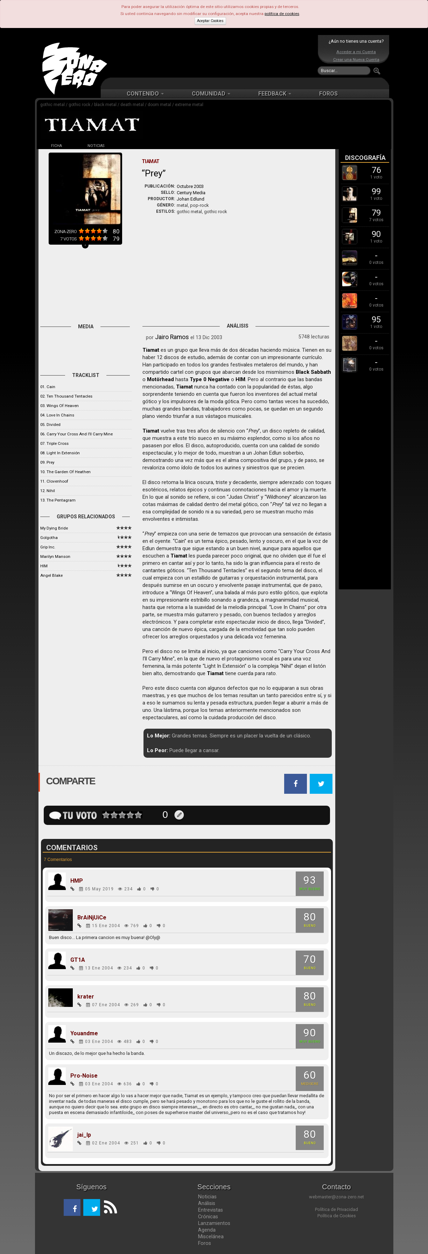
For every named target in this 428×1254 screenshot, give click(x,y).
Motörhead (160, 379)
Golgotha (49, 537)
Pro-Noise (84, 1076)
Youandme (84, 1033)
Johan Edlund (190, 199)
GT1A (77, 960)
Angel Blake (51, 575)
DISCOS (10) (135, 145)
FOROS (328, 93)
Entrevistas (210, 1210)
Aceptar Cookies (210, 21)
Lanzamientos (214, 1223)
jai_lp (84, 1135)
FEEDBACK (274, 93)
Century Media (191, 192)
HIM (44, 565)
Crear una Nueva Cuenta (356, 59)
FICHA (56, 145)
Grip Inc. (47, 547)
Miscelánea (211, 1236)
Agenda (207, 1230)
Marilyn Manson (55, 556)
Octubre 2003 (190, 186)
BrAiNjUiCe (91, 917)
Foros (204, 1243)
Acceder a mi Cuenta (356, 51)
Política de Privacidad (336, 1209)
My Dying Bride (54, 528)
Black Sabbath (313, 372)
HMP (76, 881)
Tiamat (150, 350)
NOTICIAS (95, 145)
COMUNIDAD (211, 93)
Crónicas (208, 1216)
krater (85, 997)
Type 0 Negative (210, 379)
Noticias (207, 1196)
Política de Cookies (336, 1215)
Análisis (206, 1203)
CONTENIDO (145, 93)
